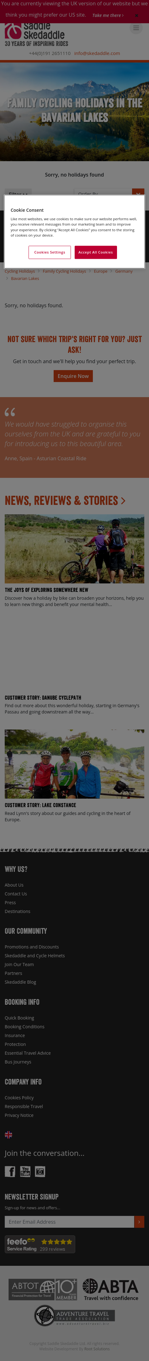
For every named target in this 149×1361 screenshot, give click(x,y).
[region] (74, 231)
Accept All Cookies (95, 252)
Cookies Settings (49, 252)
